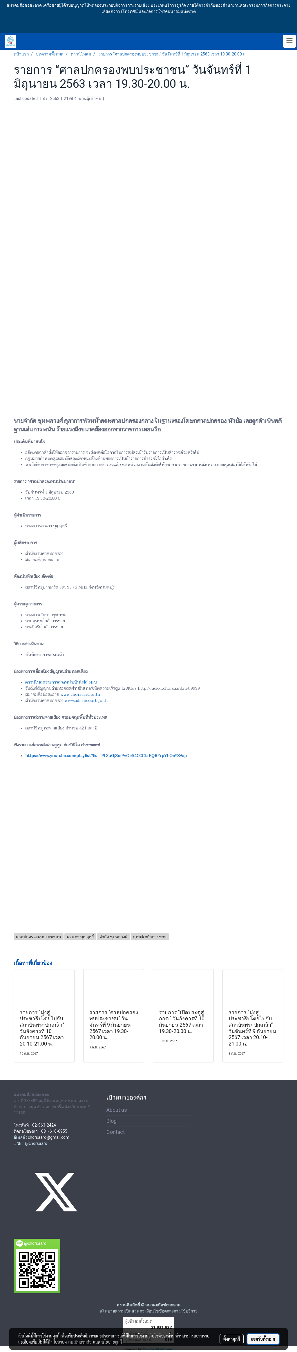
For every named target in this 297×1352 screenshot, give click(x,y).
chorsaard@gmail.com (48, 1137)
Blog (111, 1121)
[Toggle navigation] (289, 41)
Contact (115, 1132)
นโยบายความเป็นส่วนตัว (71, 1341)
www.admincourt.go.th (86, 700)
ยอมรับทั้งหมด (263, 1339)
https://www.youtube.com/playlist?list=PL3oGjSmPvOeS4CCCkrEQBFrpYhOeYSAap (106, 755)
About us (116, 1110)
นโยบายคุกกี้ (112, 1341)
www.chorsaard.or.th (80, 694)
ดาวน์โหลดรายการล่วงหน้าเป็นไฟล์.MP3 (61, 682)
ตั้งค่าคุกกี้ (231, 1339)
